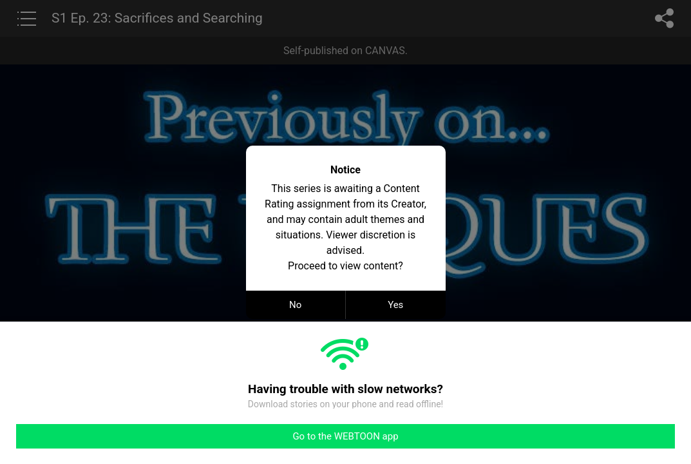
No (295, 305)
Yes (395, 305)
